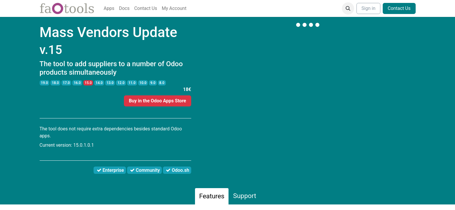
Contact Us (399, 8)
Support (244, 196)
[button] (348, 8)
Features (211, 196)
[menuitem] (109, 8)
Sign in (368, 8)
